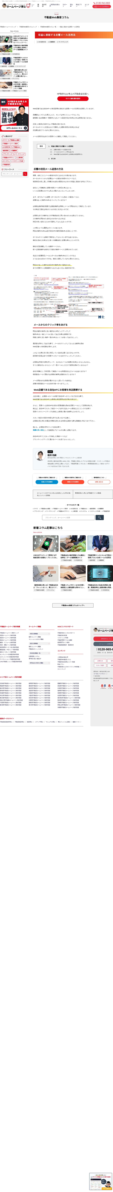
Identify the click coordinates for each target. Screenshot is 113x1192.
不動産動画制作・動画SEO (65, 645)
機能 (38, 6)
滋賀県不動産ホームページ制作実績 (38, 693)
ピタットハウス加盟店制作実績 (8, 658)
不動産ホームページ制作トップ (8, 633)
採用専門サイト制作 (63, 643)
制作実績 (45, 6)
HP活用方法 (6, 147)
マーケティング (20, 154)
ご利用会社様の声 (54, 6)
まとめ (53, 158)
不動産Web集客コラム (64, 660)
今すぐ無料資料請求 (73, 98)
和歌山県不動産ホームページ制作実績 (68, 708)
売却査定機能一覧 (40, 655)
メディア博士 (37, 726)
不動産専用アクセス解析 (64, 640)
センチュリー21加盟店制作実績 (8, 656)
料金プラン (79, 6)
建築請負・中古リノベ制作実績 (8, 651)
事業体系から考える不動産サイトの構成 (88, 493)
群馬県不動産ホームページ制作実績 (10, 693)
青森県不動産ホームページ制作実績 (10, 688)
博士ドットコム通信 (61, 726)
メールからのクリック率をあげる (64, 152)
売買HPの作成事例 (46, 482)
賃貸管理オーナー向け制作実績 (8, 648)
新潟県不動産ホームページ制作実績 (10, 708)
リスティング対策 (62, 638)
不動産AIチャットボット (35, 651)
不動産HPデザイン (8, 158)
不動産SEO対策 (62, 635)
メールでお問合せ (102, 7)
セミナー (87, 6)
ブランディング (7, 154)
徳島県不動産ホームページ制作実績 (38, 706)
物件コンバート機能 (34, 637)
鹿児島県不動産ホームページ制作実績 (68, 700)
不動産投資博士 (19, 726)
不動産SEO (16, 147)
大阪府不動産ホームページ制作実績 (38, 698)
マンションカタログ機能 (35, 640)
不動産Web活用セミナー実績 (66, 663)
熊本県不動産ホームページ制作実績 (67, 703)
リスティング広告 (18, 161)
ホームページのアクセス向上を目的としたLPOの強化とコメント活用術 (53, 494)
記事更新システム (34, 659)
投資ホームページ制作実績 (7, 640)
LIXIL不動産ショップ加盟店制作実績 (10, 663)
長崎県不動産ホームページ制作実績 (67, 695)
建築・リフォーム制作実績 (7, 643)
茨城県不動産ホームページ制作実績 (10, 695)
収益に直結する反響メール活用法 (62, 146)
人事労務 (20, 158)
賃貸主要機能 (40, 645)
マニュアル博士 (48, 726)
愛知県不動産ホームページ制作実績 (38, 688)
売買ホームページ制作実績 (7, 635)
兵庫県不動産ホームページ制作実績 (38, 703)
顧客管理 (5, 151)
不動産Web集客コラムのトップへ (73, 605)
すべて (5, 140)
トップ (33, 6)
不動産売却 (6, 165)
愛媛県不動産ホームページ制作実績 (67, 685)
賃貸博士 (28, 726)
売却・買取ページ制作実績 (7, 645)
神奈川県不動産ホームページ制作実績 (10, 703)
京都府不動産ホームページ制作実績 (38, 695)
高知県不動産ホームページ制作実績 (67, 688)
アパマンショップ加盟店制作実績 (9, 661)
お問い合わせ (99, 482)
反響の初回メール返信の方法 (62, 149)
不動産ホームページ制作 (10, 144)
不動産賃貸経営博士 (6, 726)
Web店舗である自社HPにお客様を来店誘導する (68, 154)
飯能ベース (72, 726)
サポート (65, 6)
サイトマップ (61, 671)
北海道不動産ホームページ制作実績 (10, 685)
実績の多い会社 (38, 430)
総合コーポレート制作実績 (7, 653)
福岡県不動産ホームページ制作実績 (67, 693)
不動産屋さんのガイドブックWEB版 (68, 668)
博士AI (71, 6)
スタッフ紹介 (100, 665)
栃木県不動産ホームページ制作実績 (10, 690)
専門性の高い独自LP (34, 661)
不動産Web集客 (14, 140)
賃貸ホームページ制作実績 (7, 638)
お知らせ (100, 661)
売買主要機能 (40, 634)
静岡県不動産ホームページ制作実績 (38, 685)
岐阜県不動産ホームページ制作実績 (38, 690)
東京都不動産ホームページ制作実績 (10, 700)
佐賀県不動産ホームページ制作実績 (67, 698)
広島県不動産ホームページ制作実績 (67, 690)
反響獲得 (14, 151)
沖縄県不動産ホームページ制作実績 (67, 711)
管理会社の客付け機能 (40, 666)
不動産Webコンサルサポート (66, 633)
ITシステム (6, 161)
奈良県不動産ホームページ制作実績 (38, 700)
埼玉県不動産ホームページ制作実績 (10, 698)
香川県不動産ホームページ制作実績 (38, 708)
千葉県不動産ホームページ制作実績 (10, 706)
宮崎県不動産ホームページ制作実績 (67, 706)
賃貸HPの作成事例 (72, 482)
